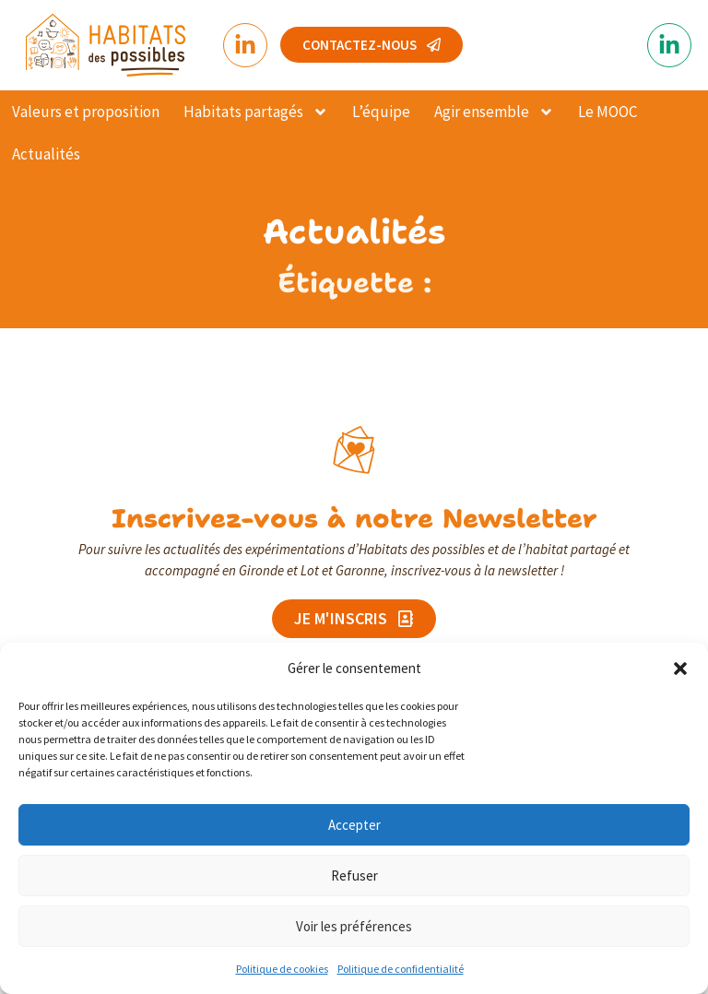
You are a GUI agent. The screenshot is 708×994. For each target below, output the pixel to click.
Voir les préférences (354, 926)
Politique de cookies (282, 969)
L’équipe (381, 111)
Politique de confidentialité (400, 969)
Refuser (354, 875)
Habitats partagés (255, 112)
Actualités (46, 154)
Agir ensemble (494, 112)
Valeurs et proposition (85, 111)
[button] (680, 668)
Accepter (354, 825)
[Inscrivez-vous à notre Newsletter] (354, 449)
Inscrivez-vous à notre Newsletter (354, 516)
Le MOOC (607, 111)
